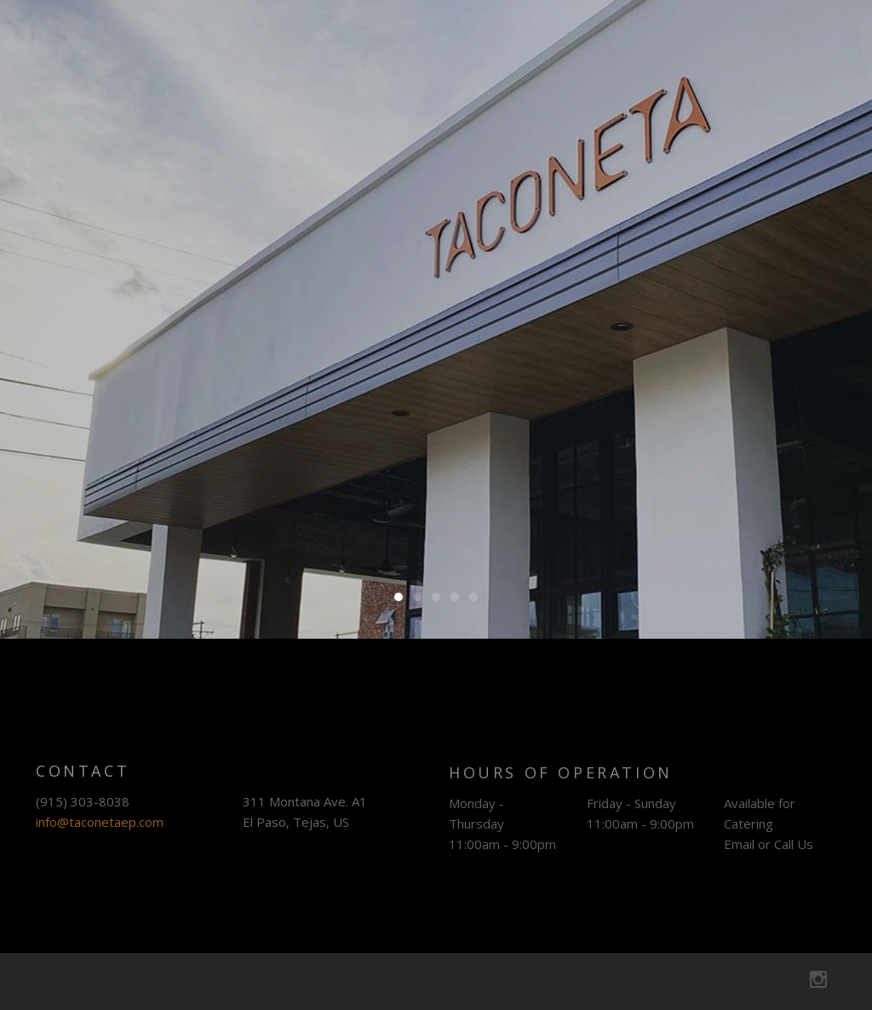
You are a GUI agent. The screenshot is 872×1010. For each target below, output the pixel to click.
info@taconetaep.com (100, 827)
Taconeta (158, 51)
